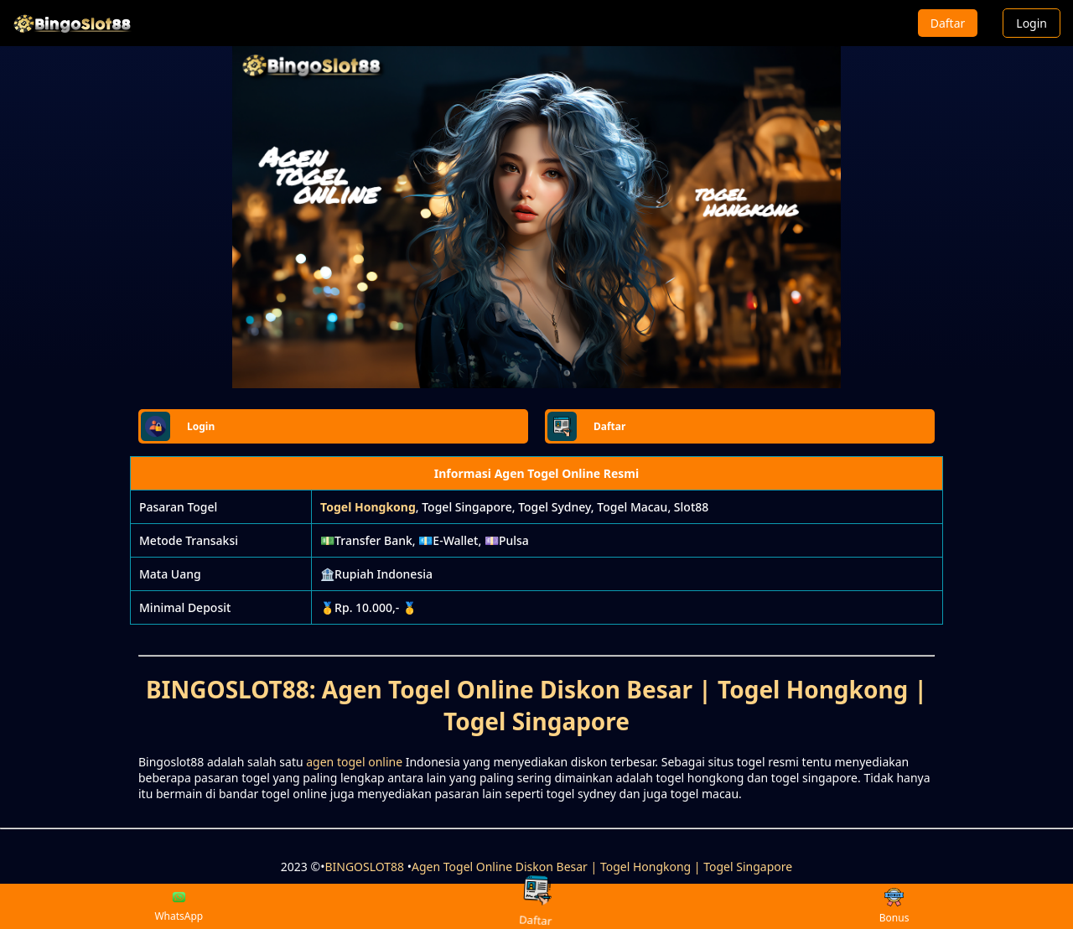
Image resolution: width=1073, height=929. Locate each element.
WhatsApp (178, 906)
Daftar (948, 23)
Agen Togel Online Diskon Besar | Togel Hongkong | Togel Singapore (602, 867)
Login (1031, 23)
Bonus (894, 907)
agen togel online (354, 762)
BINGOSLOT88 (364, 867)
